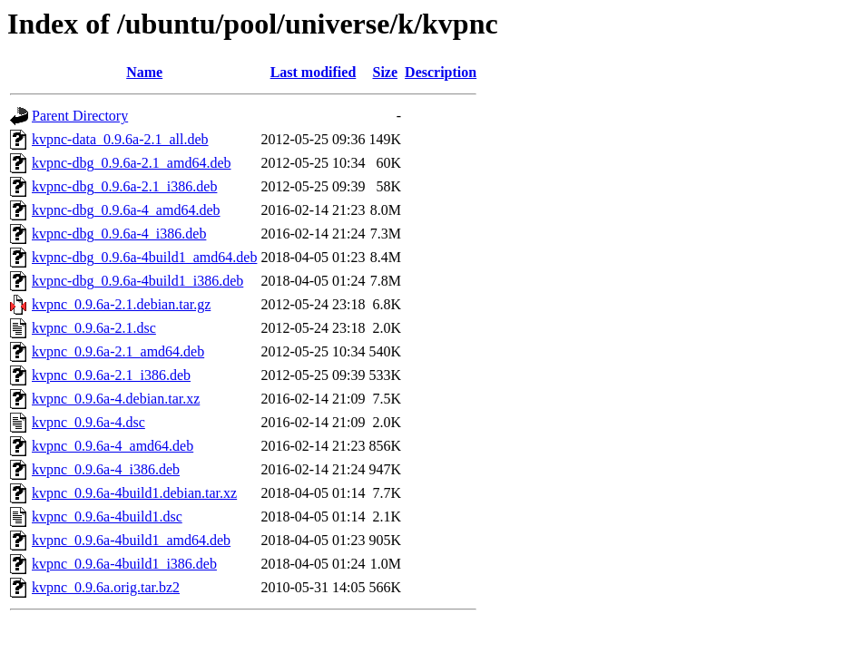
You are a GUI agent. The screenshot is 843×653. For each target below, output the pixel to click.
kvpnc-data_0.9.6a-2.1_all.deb (120, 139)
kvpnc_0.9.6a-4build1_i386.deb (124, 563)
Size (385, 72)
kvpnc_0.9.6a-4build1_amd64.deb (131, 540)
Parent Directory (80, 115)
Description (440, 72)
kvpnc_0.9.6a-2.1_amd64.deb (118, 351)
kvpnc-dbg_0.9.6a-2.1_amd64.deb (131, 163)
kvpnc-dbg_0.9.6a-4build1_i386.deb (137, 280)
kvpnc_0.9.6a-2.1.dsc (94, 328)
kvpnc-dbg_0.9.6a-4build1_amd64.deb (144, 257)
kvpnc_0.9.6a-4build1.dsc (107, 516)
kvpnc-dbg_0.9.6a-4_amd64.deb (126, 210)
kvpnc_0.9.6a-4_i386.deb (106, 469)
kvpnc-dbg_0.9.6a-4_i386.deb (119, 233)
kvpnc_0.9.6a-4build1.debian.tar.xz (134, 493)
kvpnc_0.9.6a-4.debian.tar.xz (116, 398)
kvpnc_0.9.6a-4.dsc (88, 422)
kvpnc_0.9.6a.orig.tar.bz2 (106, 587)
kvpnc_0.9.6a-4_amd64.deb (112, 445)
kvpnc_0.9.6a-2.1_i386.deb (111, 375)
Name (144, 72)
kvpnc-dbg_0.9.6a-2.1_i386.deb (124, 186)
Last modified (313, 72)
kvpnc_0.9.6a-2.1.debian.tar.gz (121, 304)
